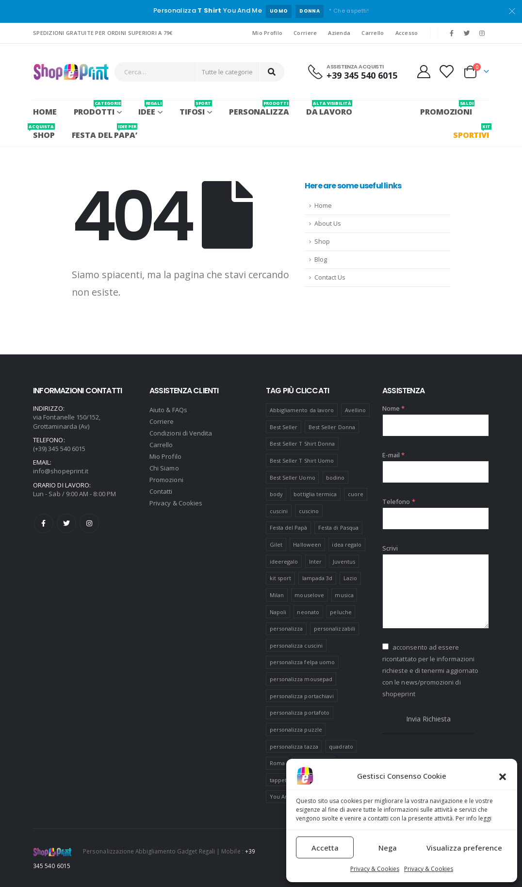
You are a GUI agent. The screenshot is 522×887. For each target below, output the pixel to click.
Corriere (305, 32)
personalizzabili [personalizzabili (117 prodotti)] (334, 628)
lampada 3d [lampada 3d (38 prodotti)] (317, 578)
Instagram (89, 523)
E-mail (393, 455)
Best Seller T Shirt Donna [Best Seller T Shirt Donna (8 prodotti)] (302, 443)
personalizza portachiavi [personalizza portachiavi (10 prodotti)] (302, 696)
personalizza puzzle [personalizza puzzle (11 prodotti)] (296, 729)
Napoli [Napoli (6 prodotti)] (278, 612)
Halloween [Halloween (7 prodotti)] (307, 544)
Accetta (325, 848)
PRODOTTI (98, 108)
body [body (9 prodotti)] (276, 494)
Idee (150, 108)
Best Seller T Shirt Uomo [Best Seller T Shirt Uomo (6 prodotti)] (302, 460)
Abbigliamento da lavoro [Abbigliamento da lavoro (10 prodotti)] (302, 410)
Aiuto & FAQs (168, 409)
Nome (393, 408)
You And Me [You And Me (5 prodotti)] (286, 796)
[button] (502, 776)
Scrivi (390, 548)
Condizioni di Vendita (180, 433)
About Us (327, 223)
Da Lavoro (329, 108)
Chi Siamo (164, 468)
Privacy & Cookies (374, 869)
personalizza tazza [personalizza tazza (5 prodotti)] (294, 746)
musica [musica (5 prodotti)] (344, 595)
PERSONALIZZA (259, 108)
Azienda (339, 32)
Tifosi (195, 108)
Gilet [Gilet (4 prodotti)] (276, 544)
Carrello (372, 32)
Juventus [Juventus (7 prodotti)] (344, 561)
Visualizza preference (464, 848)
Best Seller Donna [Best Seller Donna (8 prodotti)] (332, 427)
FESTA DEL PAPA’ (104, 131)
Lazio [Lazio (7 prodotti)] (350, 578)
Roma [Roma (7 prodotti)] (277, 763)
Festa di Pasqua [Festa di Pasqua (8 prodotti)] (338, 527)
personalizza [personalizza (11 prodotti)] (286, 628)
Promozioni (166, 479)
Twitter (66, 523)
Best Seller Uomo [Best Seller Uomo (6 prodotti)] (292, 477)
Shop (322, 241)
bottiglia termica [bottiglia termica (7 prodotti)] (315, 494)
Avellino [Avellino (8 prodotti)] (355, 410)
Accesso (406, 32)
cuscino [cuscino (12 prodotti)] (309, 511)
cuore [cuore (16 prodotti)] (355, 494)
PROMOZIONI (446, 108)
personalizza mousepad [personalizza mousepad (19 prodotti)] (301, 679)
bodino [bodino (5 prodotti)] (335, 477)
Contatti (161, 491)
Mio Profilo (267, 32)
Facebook (43, 523)
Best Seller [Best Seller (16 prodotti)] (284, 427)
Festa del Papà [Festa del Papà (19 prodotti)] (289, 527)
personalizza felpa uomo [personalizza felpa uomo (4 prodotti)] (302, 662)
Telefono (398, 501)
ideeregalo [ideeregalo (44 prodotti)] (284, 561)
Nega (387, 848)
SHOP (44, 131)
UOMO (279, 11)
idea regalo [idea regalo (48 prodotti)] (346, 544)
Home (45, 111)
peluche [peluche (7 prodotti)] (340, 612)
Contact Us (329, 277)
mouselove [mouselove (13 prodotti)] (309, 595)
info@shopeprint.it (60, 471)
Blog (320, 259)
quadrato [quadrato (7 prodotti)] (341, 746)
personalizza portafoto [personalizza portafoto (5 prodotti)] (299, 712)
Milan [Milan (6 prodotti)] (277, 595)
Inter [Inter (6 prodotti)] (315, 561)
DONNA (309, 11)
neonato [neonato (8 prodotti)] (308, 612)
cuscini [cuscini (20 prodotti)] (279, 511)
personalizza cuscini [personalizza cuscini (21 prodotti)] (296, 645)
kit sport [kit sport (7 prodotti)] (281, 578)
